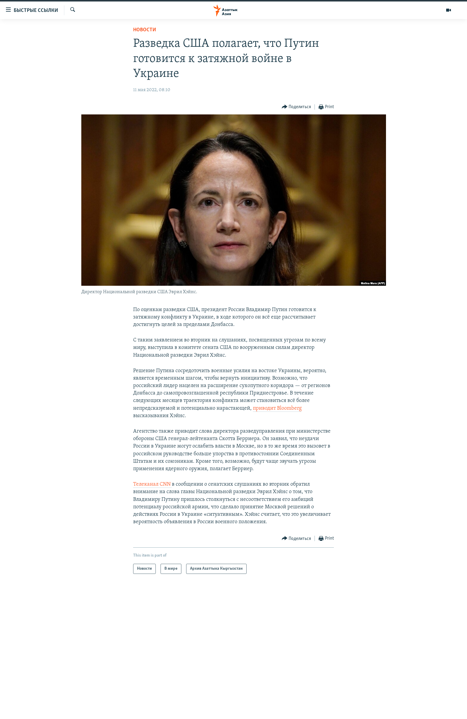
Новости (144, 30)
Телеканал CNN (152, 484)
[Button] (296, 107)
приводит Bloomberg (277, 408)
